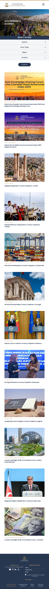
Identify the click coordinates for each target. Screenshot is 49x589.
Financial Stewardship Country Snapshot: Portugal (22, 304)
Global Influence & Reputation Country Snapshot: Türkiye (22, 226)
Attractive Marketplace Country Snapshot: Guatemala (24, 265)
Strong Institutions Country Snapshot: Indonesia (21, 382)
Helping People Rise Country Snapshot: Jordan (21, 186)
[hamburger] (43, 4)
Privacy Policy (32, 585)
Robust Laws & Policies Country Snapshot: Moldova (23, 343)
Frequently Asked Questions (23, 585)
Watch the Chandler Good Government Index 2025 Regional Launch (22, 146)
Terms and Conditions (40, 585)
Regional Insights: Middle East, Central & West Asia (22, 501)
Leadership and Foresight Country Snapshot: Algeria (23, 421)
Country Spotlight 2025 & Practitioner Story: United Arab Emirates (22, 461)
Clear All (25, 65)
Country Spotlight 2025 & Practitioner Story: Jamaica (23, 540)
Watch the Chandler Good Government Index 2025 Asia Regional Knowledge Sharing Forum (24, 105)
